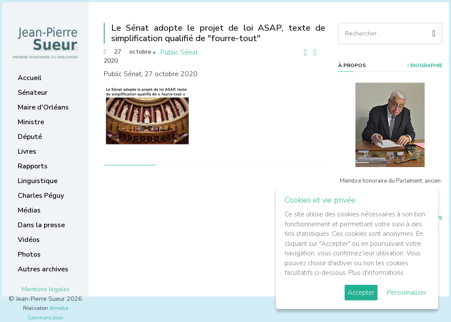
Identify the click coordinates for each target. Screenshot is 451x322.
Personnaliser (406, 292)
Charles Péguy (41, 195)
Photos (29, 254)
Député (30, 137)
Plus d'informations (376, 272)
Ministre (31, 122)
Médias (29, 210)
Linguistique (38, 181)
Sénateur (33, 92)
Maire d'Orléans (43, 107)
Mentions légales (46, 289)
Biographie (424, 65)
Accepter (361, 292)
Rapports (33, 166)
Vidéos (29, 240)
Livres (27, 151)
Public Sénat (179, 52)
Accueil (30, 78)
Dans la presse (41, 225)
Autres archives (43, 269)
